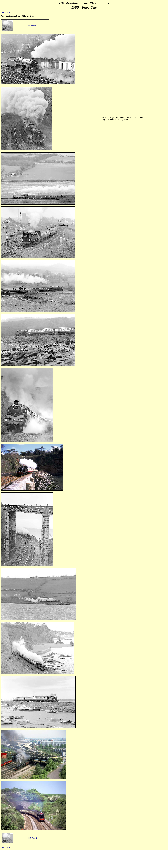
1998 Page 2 (31, 25)
